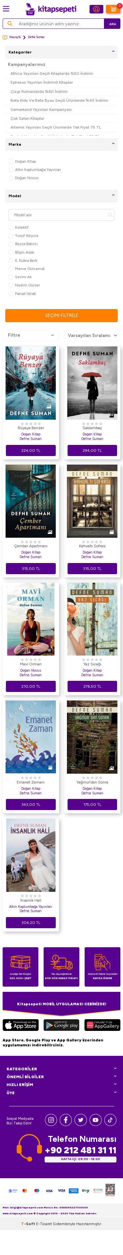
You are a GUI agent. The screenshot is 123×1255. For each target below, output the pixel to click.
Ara (112, 24)
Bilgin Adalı (21, 252)
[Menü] (6, 8)
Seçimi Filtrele (61, 315)
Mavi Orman (31, 664)
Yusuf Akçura (23, 235)
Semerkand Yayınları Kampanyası (41, 109)
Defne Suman (31, 439)
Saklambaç (92, 428)
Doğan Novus (23, 178)
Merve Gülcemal (27, 268)
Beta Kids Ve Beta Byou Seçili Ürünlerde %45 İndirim (59, 100)
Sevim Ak (20, 277)
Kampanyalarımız (26, 64)
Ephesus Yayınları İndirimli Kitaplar (41, 82)
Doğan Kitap (22, 161)
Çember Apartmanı (31, 546)
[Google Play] (61, 1026)
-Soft (28, 1224)
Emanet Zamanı (31, 782)
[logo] (51, 9)
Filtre (31, 335)
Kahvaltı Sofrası (92, 546)
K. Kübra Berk (23, 260)
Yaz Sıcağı (92, 664)
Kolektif (19, 227)
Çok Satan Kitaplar (27, 118)
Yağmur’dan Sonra (92, 782)
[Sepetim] (113, 9)
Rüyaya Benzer (31, 428)
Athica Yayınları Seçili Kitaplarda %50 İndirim (51, 73)
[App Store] (21, 1026)
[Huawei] (102, 1026)
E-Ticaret (44, 1224)
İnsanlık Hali (30, 900)
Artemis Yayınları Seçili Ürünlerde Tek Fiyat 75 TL (55, 127)
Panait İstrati (22, 293)
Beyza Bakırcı (23, 243)
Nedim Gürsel (24, 285)
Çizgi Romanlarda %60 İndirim (39, 91)
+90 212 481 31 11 (80, 1150)
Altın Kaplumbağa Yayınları (35, 169)
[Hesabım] (96, 9)
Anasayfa (12, 37)
